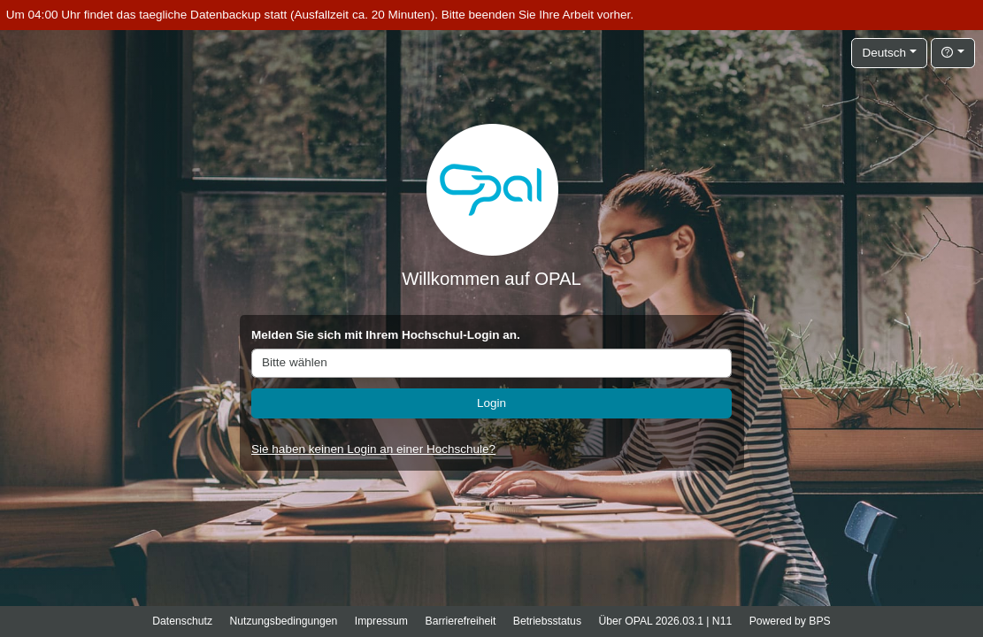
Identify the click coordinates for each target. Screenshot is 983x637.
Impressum (381, 621)
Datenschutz (182, 621)
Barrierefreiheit (461, 621)
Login (491, 403)
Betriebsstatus (547, 621)
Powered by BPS (790, 621)
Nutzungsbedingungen (283, 621)
